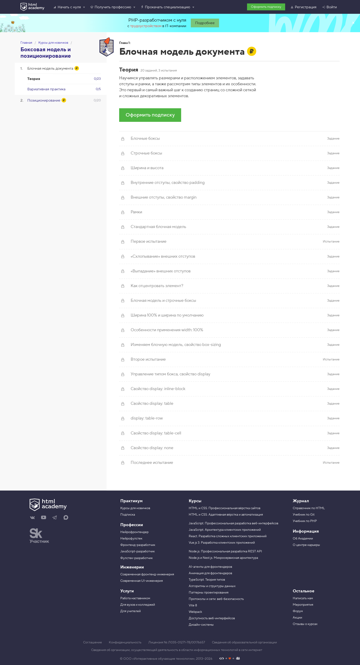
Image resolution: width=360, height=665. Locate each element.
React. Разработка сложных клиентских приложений (228, 536)
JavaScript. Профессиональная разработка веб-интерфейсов (233, 523)
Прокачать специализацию (165, 7)
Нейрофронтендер (134, 532)
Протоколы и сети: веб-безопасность (216, 599)
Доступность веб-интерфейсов (212, 618)
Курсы (195, 501)
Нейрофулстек (131, 539)
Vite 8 (193, 605)
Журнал (301, 501)
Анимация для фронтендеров (210, 573)
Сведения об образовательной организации (244, 642)
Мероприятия (303, 605)
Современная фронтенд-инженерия (147, 574)
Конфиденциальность (125, 642)
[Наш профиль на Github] (229, 658)
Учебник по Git (304, 515)
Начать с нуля (67, 7)
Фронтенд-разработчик (137, 545)
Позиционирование (43, 100)
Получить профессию (110, 7)
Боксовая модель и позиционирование (45, 53)
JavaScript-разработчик (137, 551)
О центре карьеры (306, 545)
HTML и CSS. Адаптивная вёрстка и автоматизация (226, 515)
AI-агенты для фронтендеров (210, 567)
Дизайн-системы (201, 625)
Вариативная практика (46, 89)
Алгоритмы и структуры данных (212, 586)
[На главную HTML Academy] (69, 505)
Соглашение (92, 642)
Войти (329, 7)
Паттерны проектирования (208, 593)
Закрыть (353, 23)
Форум (298, 611)
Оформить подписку (266, 7)
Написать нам (303, 598)
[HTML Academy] (32, 7)
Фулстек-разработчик (136, 558)
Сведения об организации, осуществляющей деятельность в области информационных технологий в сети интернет (176, 650)
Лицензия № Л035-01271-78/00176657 (176, 642)
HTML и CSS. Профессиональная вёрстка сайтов (224, 508)
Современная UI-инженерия (141, 581)
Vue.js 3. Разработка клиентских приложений (222, 543)
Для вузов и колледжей (137, 605)
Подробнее (205, 23)
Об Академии (303, 539)
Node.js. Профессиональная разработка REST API (225, 551)
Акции (297, 618)
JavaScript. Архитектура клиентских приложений (225, 530)
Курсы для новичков (53, 43)
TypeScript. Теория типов (207, 580)
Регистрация (303, 7)
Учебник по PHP (305, 521)
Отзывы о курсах (305, 624)
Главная (26, 43)
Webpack (195, 612)
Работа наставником (135, 598)
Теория (33, 79)
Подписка (127, 515)
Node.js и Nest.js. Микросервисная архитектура (223, 558)
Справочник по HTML (309, 508)
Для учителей (130, 611)
